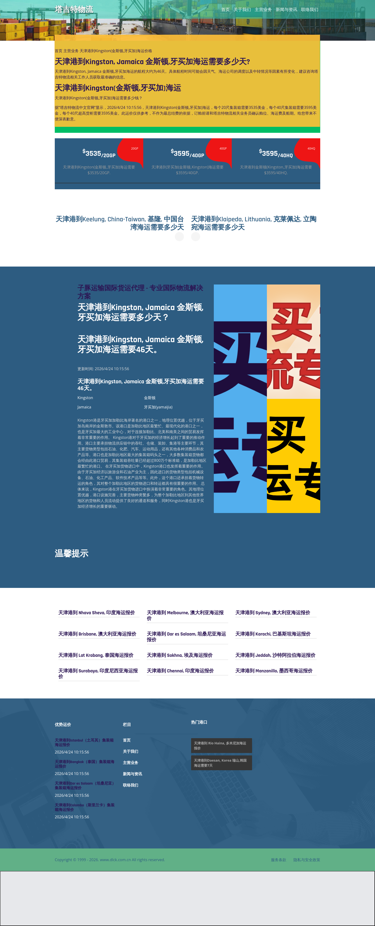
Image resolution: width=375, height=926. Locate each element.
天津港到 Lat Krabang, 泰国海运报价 (95, 655)
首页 (225, 9)
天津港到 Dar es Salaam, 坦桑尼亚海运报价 (186, 637)
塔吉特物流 (74, 9)
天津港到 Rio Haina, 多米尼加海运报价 (220, 745)
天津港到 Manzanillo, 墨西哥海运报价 (274, 671)
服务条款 (278, 859)
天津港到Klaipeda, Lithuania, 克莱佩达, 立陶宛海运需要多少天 (253, 223)
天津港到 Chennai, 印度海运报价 (180, 671)
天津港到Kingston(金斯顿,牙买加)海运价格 (116, 50)
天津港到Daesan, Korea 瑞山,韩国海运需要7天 (220, 763)
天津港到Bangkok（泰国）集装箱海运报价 (84, 764)
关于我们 (242, 9)
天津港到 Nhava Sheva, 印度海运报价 (96, 613)
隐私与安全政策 (306, 859)
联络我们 (309, 9)
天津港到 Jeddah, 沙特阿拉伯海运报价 (275, 655)
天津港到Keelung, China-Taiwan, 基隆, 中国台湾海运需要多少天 (120, 223)
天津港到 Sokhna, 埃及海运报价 (180, 655)
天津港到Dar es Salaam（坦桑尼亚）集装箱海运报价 (85, 786)
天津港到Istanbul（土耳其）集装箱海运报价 (84, 742)
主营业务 (263, 9)
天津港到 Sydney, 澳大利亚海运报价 (272, 613)
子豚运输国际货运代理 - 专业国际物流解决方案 (140, 292)
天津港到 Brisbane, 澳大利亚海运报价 (97, 634)
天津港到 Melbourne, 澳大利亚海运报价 (185, 616)
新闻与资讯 (286, 9)
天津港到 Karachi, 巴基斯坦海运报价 (273, 634)
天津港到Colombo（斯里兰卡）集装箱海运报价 (85, 807)
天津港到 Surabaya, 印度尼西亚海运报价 (98, 674)
